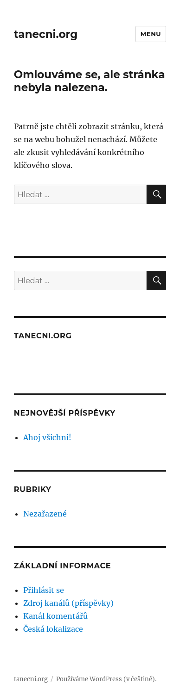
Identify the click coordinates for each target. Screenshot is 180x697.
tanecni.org (45, 34)
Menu (151, 33)
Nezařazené (45, 513)
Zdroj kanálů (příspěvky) (68, 603)
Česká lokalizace (53, 629)
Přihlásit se (43, 590)
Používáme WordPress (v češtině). (106, 679)
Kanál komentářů (55, 616)
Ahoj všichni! (47, 437)
